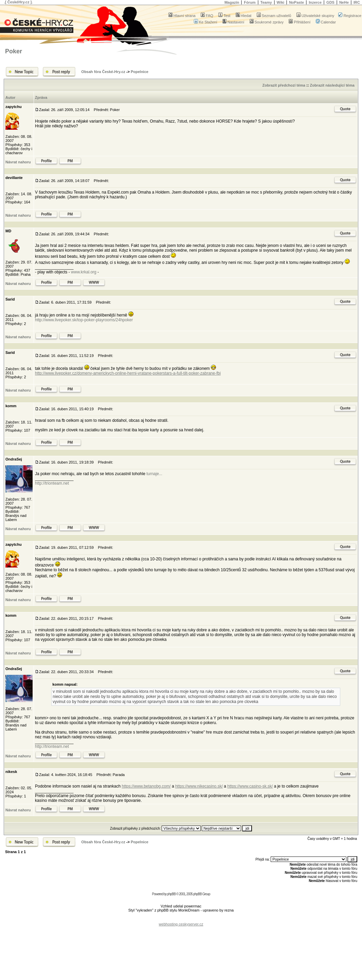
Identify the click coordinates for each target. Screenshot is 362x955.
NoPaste (296, 2)
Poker (13, 51)
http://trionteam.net (52, 483)
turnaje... (154, 473)
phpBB (171, 894)
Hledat (244, 16)
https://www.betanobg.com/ (146, 786)
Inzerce (315, 2)
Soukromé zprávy (267, 22)
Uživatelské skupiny (315, 16)
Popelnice (139, 72)
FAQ (207, 16)
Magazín (231, 2)
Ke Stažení (205, 22)
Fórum (249, 2)
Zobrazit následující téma (332, 85)
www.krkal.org (83, 272)
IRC (357, 2)
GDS (330, 2)
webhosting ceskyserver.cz (181, 924)
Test (224, 16)
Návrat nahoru (18, 162)
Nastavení (233, 22)
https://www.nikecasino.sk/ (199, 786)
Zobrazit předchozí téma (283, 85)
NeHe (344, 2)
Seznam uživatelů (274, 16)
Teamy (266, 2)
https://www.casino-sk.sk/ (250, 786)
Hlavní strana (182, 16)
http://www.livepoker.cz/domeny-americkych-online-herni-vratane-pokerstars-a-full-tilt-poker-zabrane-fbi (128, 373)
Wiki (281, 2)
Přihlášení (299, 22)
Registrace (349, 16)
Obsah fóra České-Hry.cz (103, 72)
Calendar (326, 22)
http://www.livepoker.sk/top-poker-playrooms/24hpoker (84, 320)
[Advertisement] (181, 918)
